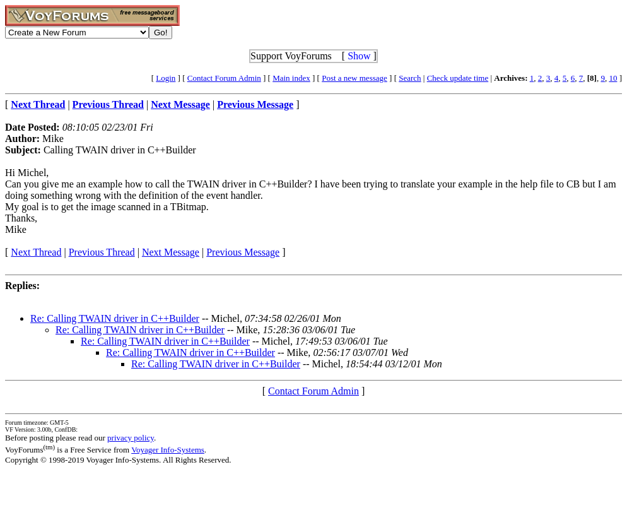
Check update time (457, 78)
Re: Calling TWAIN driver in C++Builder (114, 318)
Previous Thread (102, 252)
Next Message (170, 252)
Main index (291, 78)
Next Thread (36, 252)
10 (613, 78)
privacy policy (130, 437)
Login (165, 78)
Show (359, 55)
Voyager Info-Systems (167, 449)
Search (410, 78)
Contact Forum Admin (224, 78)
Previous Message (242, 252)
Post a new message (354, 78)
